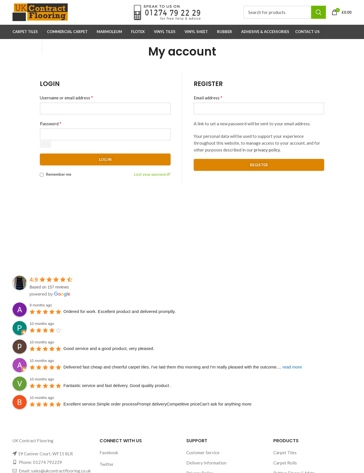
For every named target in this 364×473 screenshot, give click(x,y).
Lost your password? (152, 179)
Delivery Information (206, 467)
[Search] (284, 14)
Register (259, 170)
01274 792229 (47, 467)
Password (50, 128)
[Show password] (45, 149)
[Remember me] (42, 180)
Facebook (109, 457)
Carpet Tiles (285, 457)
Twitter (107, 469)
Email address (208, 102)
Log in (105, 164)
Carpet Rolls (285, 467)
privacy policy (267, 154)
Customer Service (203, 457)
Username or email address (66, 102)
